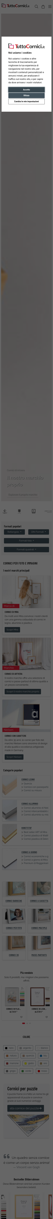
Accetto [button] (26, 90)
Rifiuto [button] (27, 95)
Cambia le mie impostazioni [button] (26, 101)
